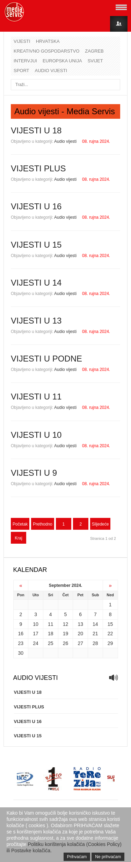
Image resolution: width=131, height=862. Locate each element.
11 (50, 624)
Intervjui (25, 60)
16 (21, 633)
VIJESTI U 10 (36, 435)
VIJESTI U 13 (36, 320)
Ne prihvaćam (108, 856)
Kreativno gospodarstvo (46, 51)
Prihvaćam (77, 856)
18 (50, 633)
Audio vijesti (51, 70)
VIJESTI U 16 (36, 206)
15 (110, 624)
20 (80, 633)
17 (35, 633)
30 (21, 653)
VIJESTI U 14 (36, 282)
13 (80, 624)
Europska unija (62, 60)
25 (50, 643)
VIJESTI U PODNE (46, 358)
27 (80, 643)
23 (21, 643)
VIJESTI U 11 (36, 396)
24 (35, 643)
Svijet (95, 60)
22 (110, 633)
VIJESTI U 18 (36, 130)
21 (95, 633)
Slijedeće (100, 524)
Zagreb (94, 51)
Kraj (18, 538)
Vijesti (22, 41)
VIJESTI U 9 (34, 472)
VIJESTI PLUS (38, 168)
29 (110, 643)
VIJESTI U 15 (36, 244)
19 (65, 633)
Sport (21, 70)
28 (95, 643)
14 (95, 624)
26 (65, 643)
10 (35, 624)
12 (65, 624)
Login (119, 24)
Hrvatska (48, 41)
